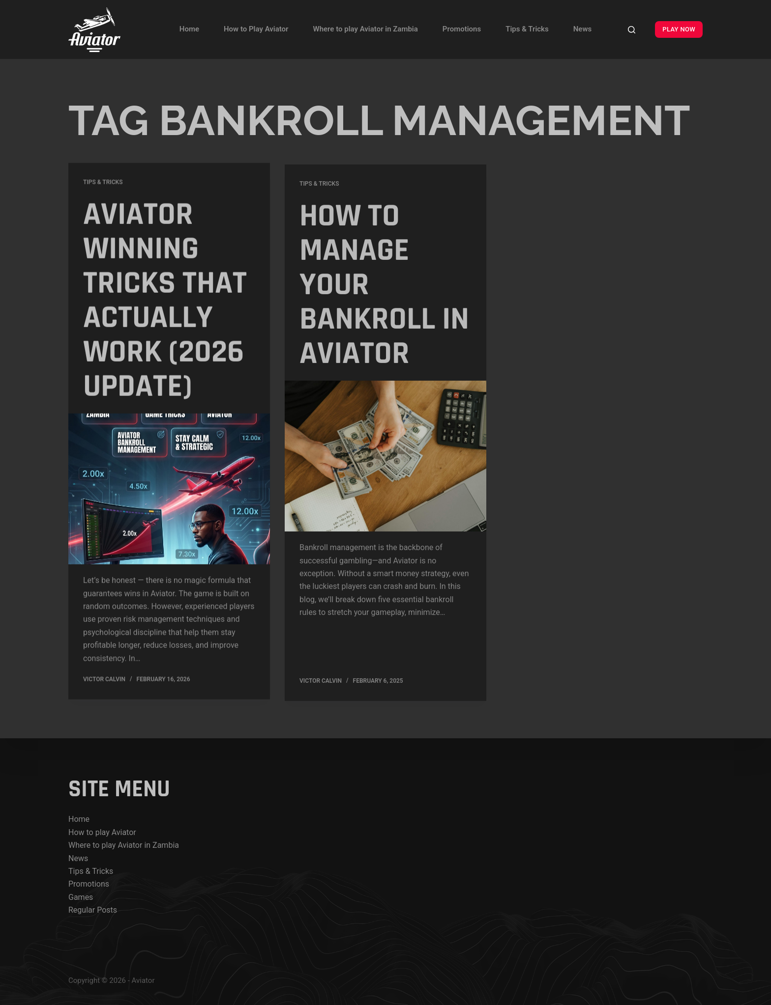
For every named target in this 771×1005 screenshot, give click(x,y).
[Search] (631, 29)
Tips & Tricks (527, 29)
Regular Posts (92, 910)
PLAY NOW (678, 29)
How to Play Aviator (256, 29)
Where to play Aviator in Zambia (365, 29)
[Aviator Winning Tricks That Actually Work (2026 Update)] (169, 490)
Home (189, 29)
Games (80, 897)
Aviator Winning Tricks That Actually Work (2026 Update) (165, 301)
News (582, 29)
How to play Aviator (102, 832)
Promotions (462, 29)
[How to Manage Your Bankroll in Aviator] (385, 460)
